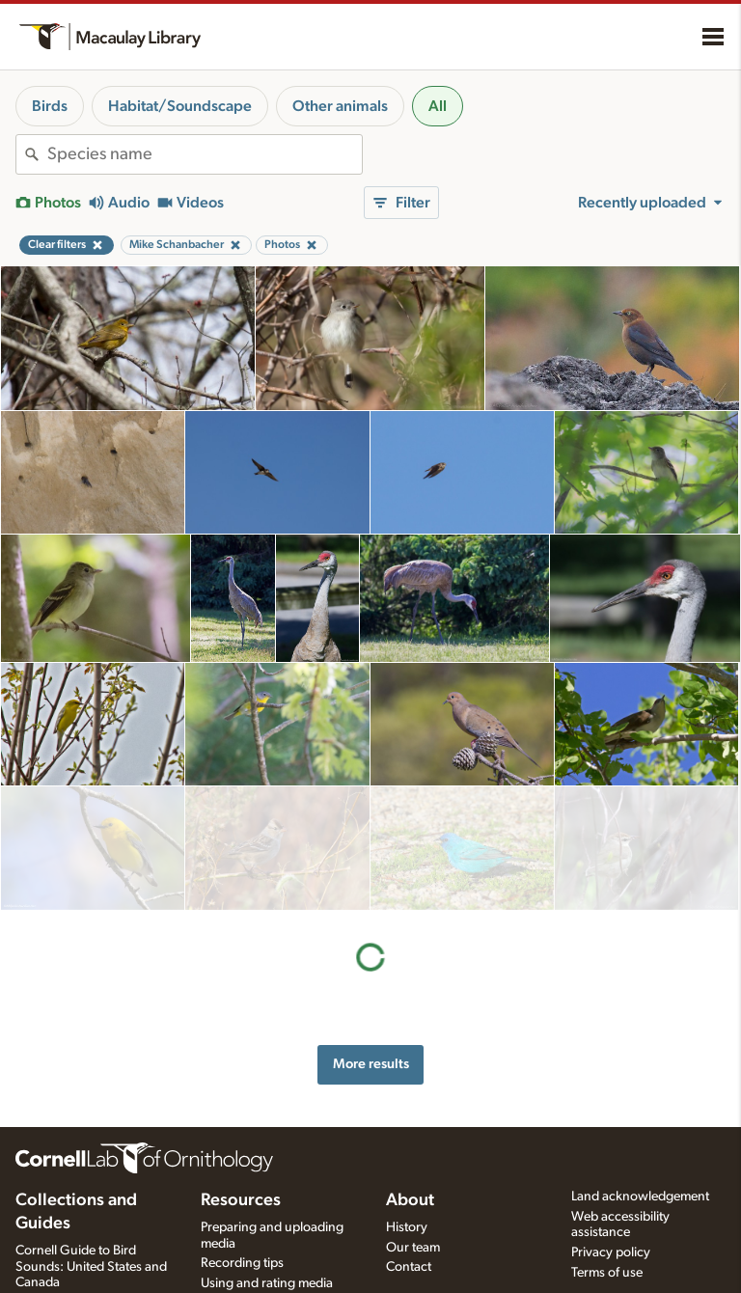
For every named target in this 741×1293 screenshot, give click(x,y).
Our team (413, 1225)
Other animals (340, 106)
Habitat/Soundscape (180, 106)
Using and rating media (267, 1262)
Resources (241, 1178)
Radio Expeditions (67, 1281)
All (437, 106)
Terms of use (607, 1251)
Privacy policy (610, 1231)
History (406, 1205)
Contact (408, 1245)
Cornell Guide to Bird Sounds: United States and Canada (91, 1245)
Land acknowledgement (640, 1174)
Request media (243, 1282)
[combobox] (204, 154)
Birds (50, 106)
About (410, 1178)
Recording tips (242, 1242)
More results (371, 940)
